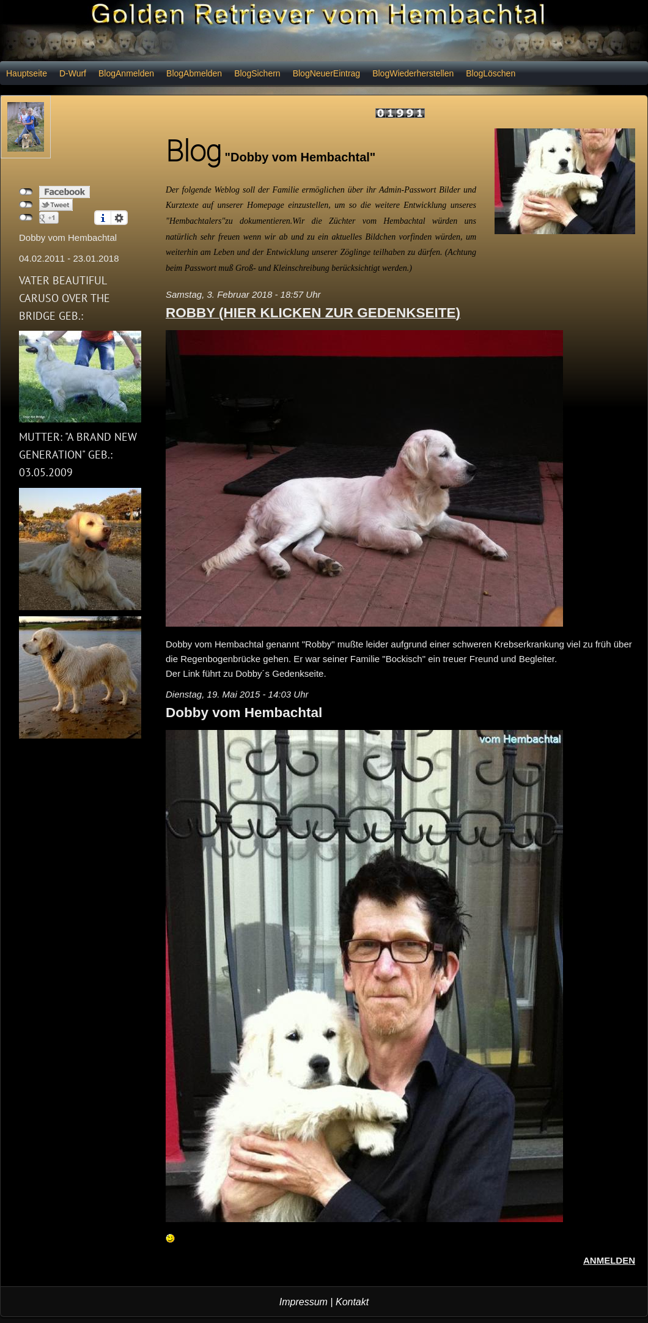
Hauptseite (26, 73)
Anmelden (609, 1260)
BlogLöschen (490, 73)
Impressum (303, 1302)
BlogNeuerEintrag (327, 73)
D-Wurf (72, 73)
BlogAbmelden (194, 73)
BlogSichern (257, 73)
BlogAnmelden (126, 73)
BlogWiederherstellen (413, 73)
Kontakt (352, 1302)
